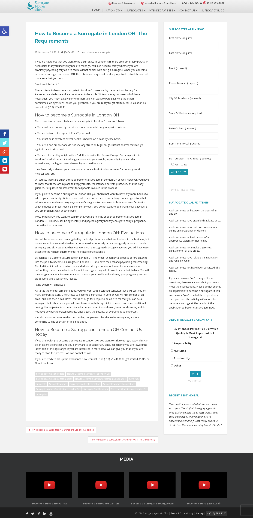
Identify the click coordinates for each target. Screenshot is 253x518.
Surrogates (134, 10)
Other (177, 365)
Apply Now (113, 10)
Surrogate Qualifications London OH (129, 389)
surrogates (41, 394)
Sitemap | (205, 512)
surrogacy (134, 378)
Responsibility (183, 343)
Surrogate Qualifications (95, 389)
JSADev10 (69, 52)
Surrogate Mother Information (85, 384)
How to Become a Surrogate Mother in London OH (100, 378)
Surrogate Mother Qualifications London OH (58, 389)
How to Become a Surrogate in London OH (88, 373)
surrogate (41, 384)
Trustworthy (182, 358)
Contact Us (187, 10)
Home (96, 10)
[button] (4, 31)
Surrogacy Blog (212, 10)
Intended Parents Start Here (154, 3)
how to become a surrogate (50, 373)
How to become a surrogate (95, 52)
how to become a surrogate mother (54, 378)
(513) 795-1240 (213, 3)
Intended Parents (161, 10)
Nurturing (180, 350)
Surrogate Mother (58, 384)
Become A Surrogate (117, 3)
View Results (195, 381)
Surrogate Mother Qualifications (119, 384)
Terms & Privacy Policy (182, 189)
